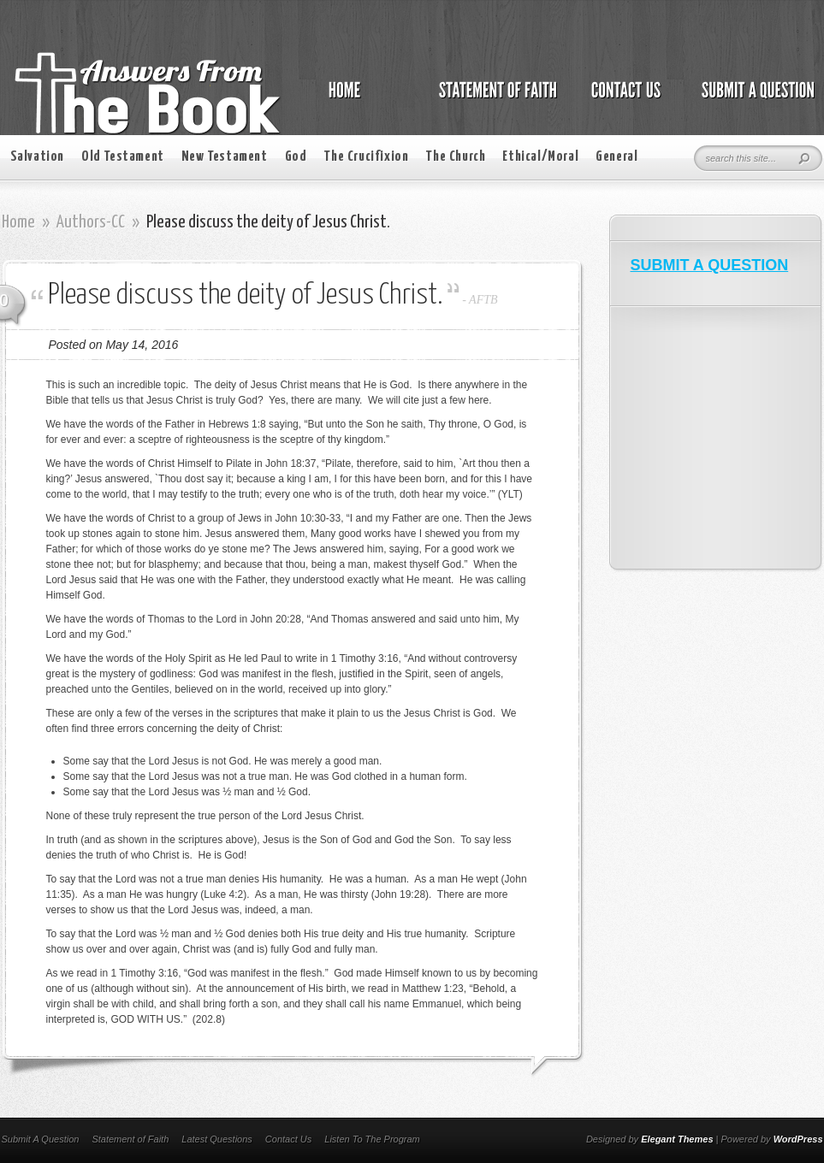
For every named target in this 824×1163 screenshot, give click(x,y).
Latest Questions (216, 1139)
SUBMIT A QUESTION (710, 265)
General (616, 157)
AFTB (483, 299)
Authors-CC (90, 222)
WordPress (798, 1139)
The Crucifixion (365, 157)
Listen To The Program (371, 1139)
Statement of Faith (130, 1139)
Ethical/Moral (540, 157)
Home (18, 222)
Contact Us (288, 1139)
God (296, 157)
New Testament (224, 157)
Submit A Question (41, 1139)
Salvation (37, 157)
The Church (455, 157)
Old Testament (122, 157)
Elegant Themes (677, 1139)
